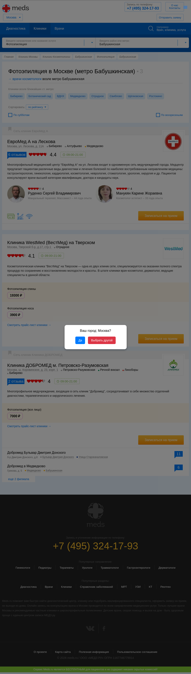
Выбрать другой (101, 340)
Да (80, 340)
